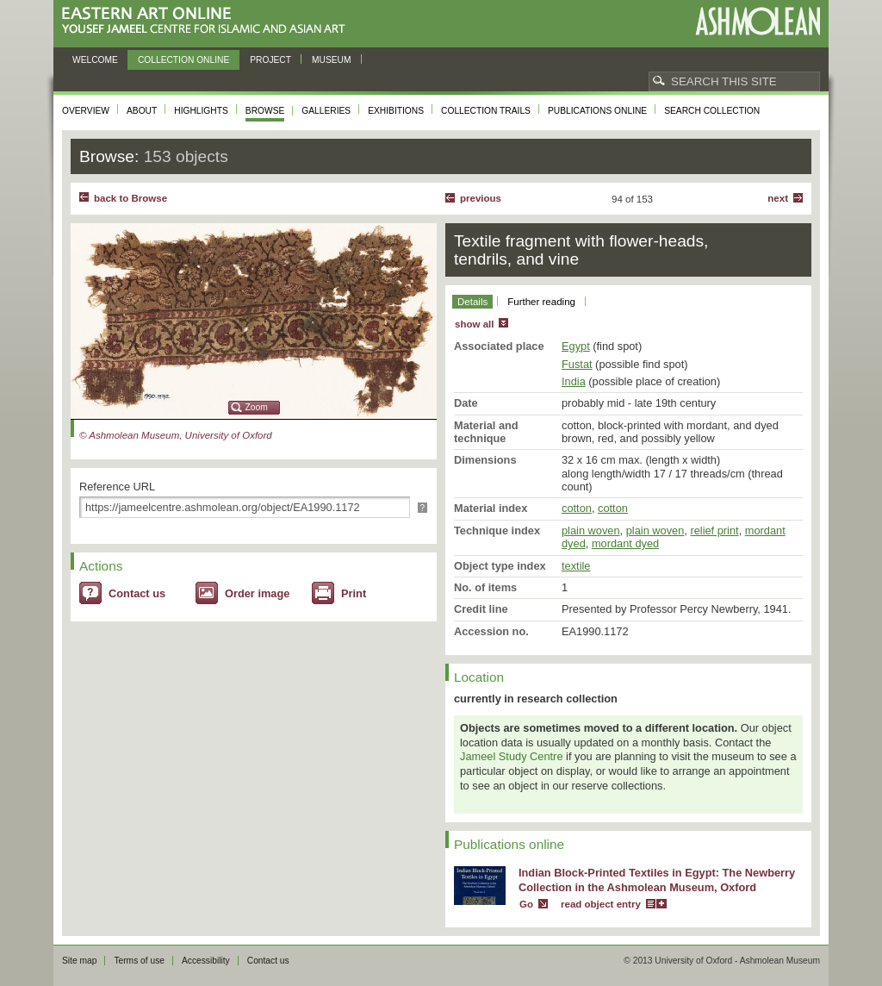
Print (353, 593)
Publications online (597, 110)
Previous (480, 198)
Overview (85, 110)
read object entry (601, 904)
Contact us (137, 593)
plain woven (591, 530)
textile (576, 565)
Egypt (576, 346)
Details (472, 301)
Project (270, 60)
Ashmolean (757, 21)
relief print (714, 530)
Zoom (256, 407)
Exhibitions (396, 110)
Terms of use (139, 960)
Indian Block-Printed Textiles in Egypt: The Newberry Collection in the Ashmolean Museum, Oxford (657, 880)
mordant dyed (625, 543)
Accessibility (206, 960)
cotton (577, 508)
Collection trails (486, 110)
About (142, 110)
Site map (79, 960)
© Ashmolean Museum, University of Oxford (175, 435)
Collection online (183, 60)
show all (474, 324)
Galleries (326, 110)
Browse (265, 110)
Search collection (712, 110)
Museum (331, 60)
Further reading (541, 301)
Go (526, 904)
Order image (257, 593)
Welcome (95, 60)
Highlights (201, 110)
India (574, 381)
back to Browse (130, 198)
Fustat (577, 364)
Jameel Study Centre (511, 756)
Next (777, 198)
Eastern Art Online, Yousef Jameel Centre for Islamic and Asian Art (208, 21)
